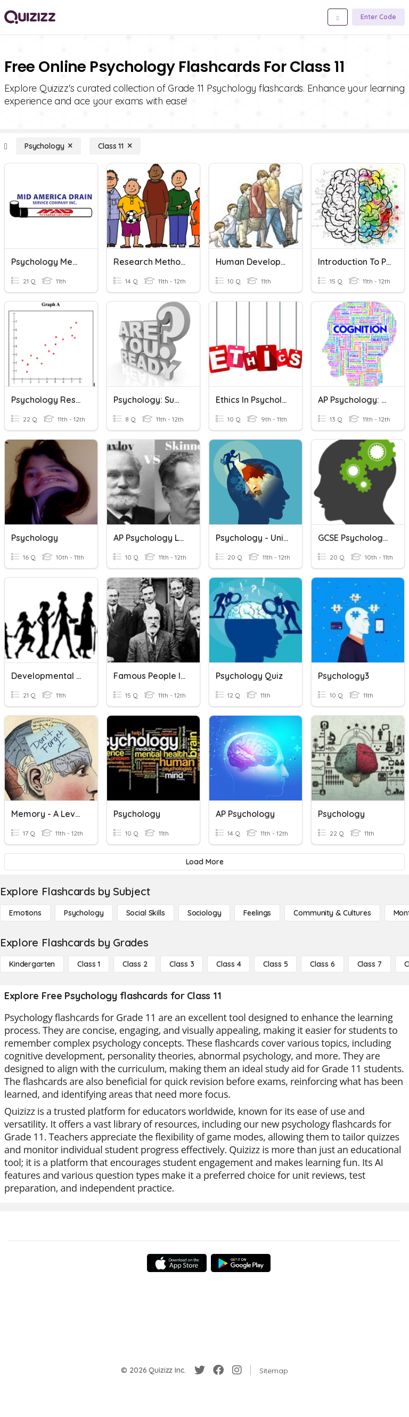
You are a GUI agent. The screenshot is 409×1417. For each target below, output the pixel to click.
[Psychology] (48, 146)
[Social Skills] (145, 912)
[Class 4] (228, 964)
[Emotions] (25, 912)
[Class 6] (322, 964)
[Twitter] (199, 1370)
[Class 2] (134, 964)
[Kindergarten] (32, 964)
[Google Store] (241, 1263)
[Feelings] (257, 912)
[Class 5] (275, 964)
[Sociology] (204, 912)
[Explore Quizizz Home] (29, 17)
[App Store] (177, 1263)
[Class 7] (369, 964)
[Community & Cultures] (332, 912)
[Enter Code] (378, 17)
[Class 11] (115, 146)
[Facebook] (218, 1370)
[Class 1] (88, 964)
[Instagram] (237, 1370)
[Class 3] (181, 964)
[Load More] (204, 861)
